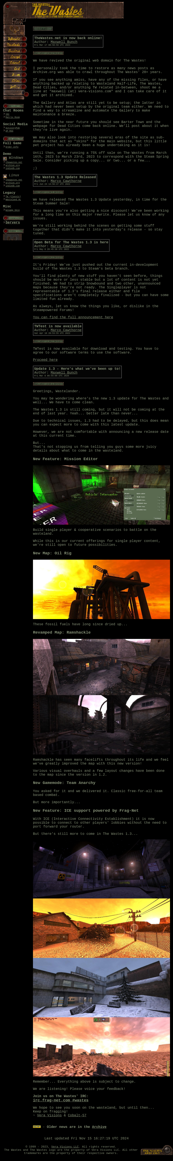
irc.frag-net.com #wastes (60, 1100)
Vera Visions (49, 1115)
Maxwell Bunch (64, 42)
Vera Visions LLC (65, 1146)
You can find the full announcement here (73, 317)
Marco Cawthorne (66, 181)
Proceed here (45, 360)
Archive (99, 1127)
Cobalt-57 (77, 1115)
